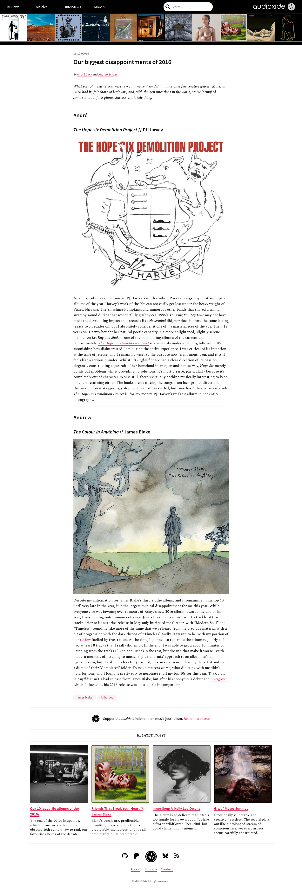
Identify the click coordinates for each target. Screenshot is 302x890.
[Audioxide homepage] (151, 856)
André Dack (84, 74)
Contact (167, 869)
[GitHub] (125, 856)
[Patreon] (136, 856)
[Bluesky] (166, 856)
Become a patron (197, 718)
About (135, 869)
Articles (41, 6)
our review (82, 640)
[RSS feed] (177, 856)
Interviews (73, 6)
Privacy (151, 869)
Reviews (13, 6)
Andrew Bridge (107, 74)
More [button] (100, 6)
